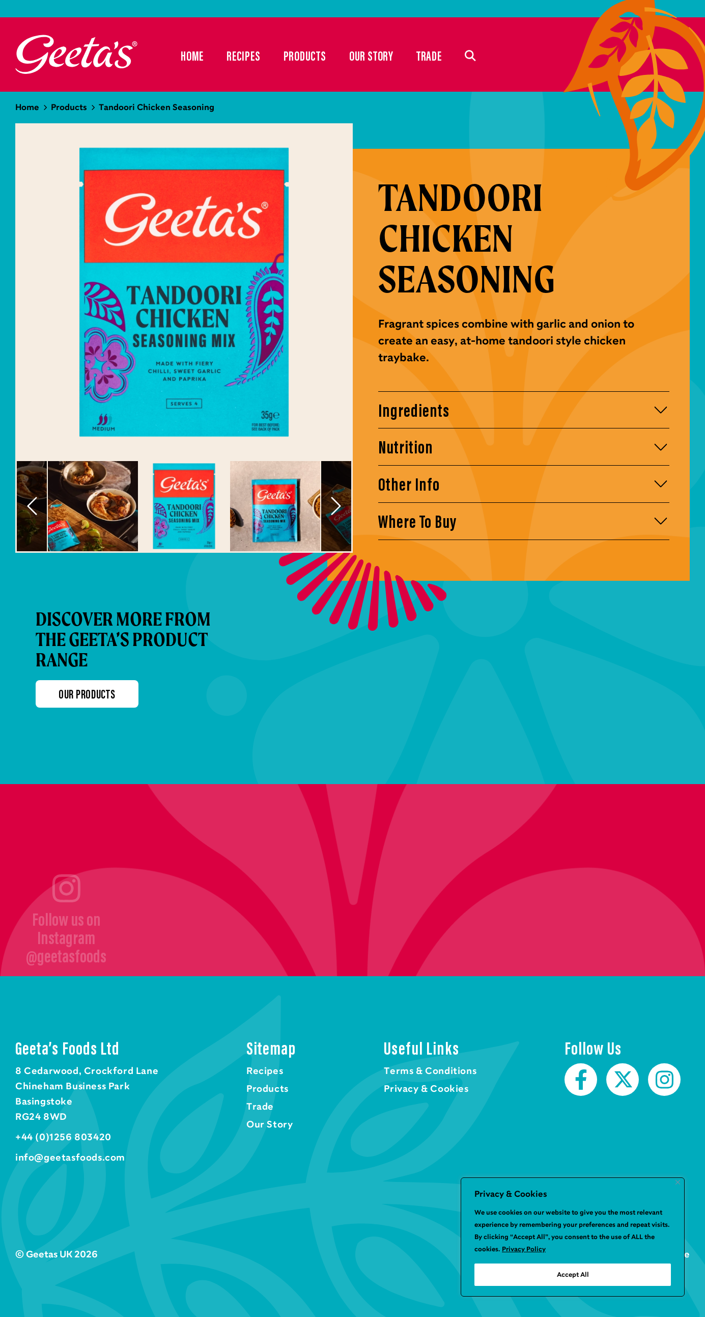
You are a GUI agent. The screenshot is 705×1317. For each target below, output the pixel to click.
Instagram (664, 1080)
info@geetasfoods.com (70, 1158)
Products (305, 56)
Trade (429, 56)
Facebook (581, 1080)
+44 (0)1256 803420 (63, 1137)
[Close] (677, 1182)
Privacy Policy (524, 1249)
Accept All (573, 1274)
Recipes (243, 56)
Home (76, 54)
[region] (573, 1237)
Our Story (371, 56)
